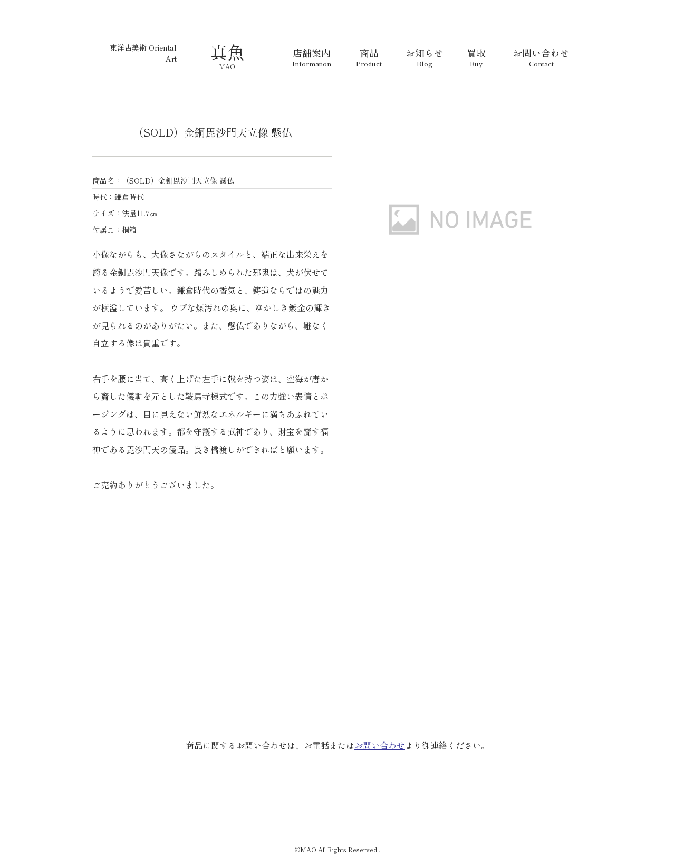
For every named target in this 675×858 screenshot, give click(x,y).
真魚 (227, 52)
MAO (227, 66)
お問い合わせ (379, 745)
